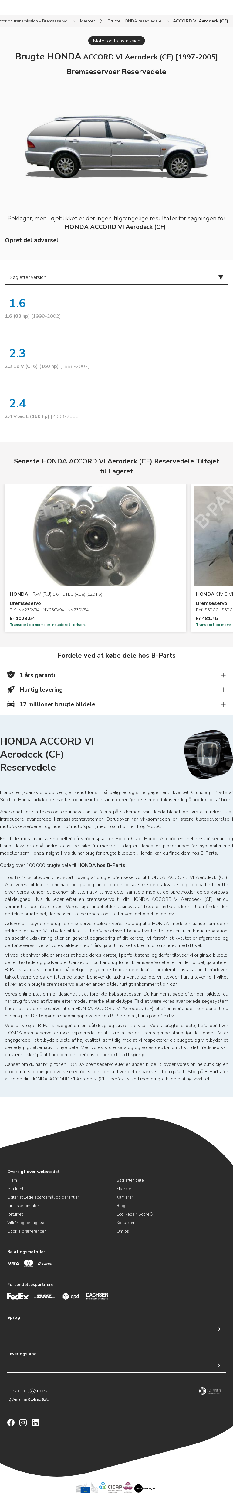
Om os (122, 1231)
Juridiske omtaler (23, 1206)
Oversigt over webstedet (33, 1172)
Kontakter (125, 1223)
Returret (15, 1214)
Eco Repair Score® (134, 1214)
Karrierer (124, 1197)
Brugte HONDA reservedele (134, 21)
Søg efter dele (130, 1180)
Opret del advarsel (32, 240)
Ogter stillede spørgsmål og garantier (43, 1197)
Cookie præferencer (26, 1231)
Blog (120, 1206)
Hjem (12, 1180)
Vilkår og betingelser (27, 1223)
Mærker (87, 21)
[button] (116, 675)
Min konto (16, 1189)
